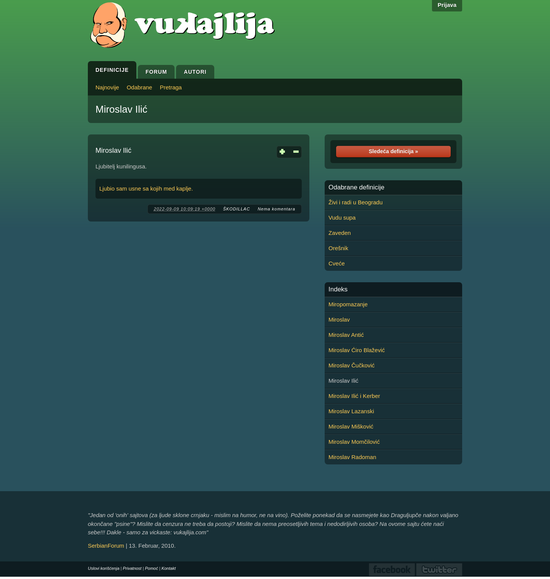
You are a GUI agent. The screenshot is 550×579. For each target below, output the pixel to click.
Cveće (336, 263)
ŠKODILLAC (236, 209)
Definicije (112, 70)
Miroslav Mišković (351, 426)
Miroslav (339, 319)
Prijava (447, 5)
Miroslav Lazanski (351, 411)
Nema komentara (276, 209)
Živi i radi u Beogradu (355, 202)
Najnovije (107, 87)
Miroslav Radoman (352, 457)
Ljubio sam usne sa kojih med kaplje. (146, 188)
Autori (195, 72)
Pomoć (151, 568)
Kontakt (169, 568)
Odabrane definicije (356, 187)
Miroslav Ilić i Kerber (354, 396)
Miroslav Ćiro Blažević (356, 350)
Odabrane (139, 87)
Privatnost (132, 568)
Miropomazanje (348, 304)
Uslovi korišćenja (104, 568)
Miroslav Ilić (121, 109)
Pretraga (171, 87)
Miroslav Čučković (351, 365)
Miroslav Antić (346, 335)
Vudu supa (342, 217)
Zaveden (339, 233)
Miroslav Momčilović (354, 441)
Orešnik (338, 248)
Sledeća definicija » (393, 151)
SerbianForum (106, 545)
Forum (156, 72)
